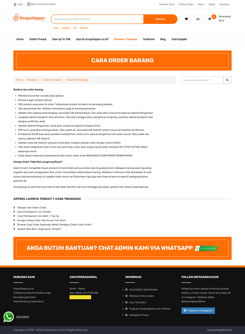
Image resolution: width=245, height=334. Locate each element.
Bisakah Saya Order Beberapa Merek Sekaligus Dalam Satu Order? (54, 224)
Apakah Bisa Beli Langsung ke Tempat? (39, 229)
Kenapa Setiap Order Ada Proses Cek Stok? (41, 220)
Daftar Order (186, 4)
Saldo (212, 4)
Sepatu (66, 27)
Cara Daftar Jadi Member (143, 289)
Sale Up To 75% (61, 39)
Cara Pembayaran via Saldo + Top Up (38, 216)
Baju (56, 27)
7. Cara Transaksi (52, 79)
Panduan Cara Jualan (141, 295)
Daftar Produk (37, 39)
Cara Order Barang (77, 79)
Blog (163, 39)
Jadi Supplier (179, 39)
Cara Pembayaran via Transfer (34, 211)
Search (160, 19)
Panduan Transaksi (125, 39)
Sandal (84, 27)
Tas (75, 27)
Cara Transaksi (137, 302)
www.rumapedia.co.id (219, 329)
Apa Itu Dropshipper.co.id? (92, 39)
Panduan (224, 4)
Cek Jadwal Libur (80, 297)
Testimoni (148, 39)
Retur (201, 4)
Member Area (167, 4)
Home (20, 39)
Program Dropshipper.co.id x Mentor (149, 308)
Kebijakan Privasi (139, 315)
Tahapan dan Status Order (32, 207)
